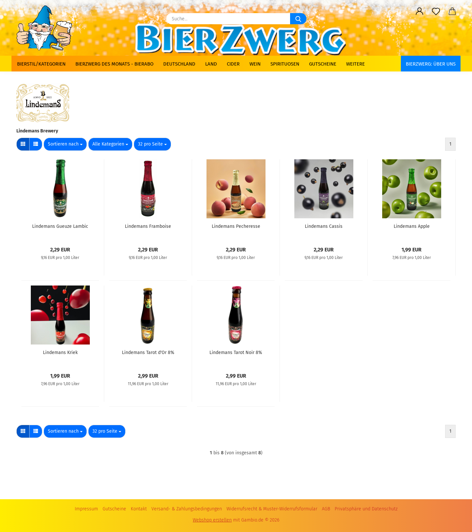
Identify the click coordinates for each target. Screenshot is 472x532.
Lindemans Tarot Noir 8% (235, 352)
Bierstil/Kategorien (41, 64)
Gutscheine (322, 64)
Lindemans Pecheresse (236, 226)
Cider (233, 64)
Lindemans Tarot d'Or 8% (148, 352)
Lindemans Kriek (60, 352)
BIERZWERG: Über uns (431, 64)
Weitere (355, 64)
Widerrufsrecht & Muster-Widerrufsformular (271, 509)
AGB (326, 509)
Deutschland (179, 64)
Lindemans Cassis (324, 226)
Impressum (86, 509)
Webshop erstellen (212, 520)
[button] (419, 11)
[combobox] (65, 144)
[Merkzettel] (436, 11)
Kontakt (139, 509)
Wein (255, 64)
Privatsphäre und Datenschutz (366, 509)
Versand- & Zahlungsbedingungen (186, 509)
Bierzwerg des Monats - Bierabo (114, 64)
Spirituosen (284, 64)
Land (211, 64)
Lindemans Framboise (148, 226)
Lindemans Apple (412, 226)
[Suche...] (298, 18)
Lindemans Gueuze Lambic (60, 226)
